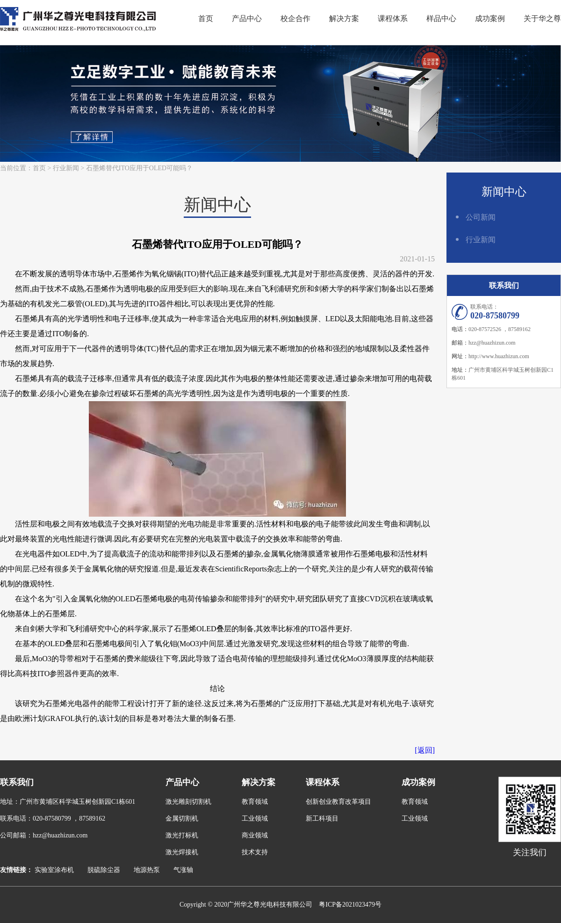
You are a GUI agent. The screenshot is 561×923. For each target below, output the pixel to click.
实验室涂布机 (54, 869)
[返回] (425, 750)
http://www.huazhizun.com (498, 356)
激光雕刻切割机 (188, 801)
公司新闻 (481, 217)
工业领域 (255, 818)
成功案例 (490, 18)
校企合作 (295, 18)
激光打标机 (181, 835)
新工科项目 (322, 818)
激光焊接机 (181, 852)
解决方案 (344, 18)
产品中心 (247, 18)
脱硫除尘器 (103, 869)
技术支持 (255, 852)
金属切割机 (181, 818)
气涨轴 (183, 869)
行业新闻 (66, 168)
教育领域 (255, 801)
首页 (205, 18)
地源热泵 (147, 869)
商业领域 (255, 835)
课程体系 (393, 18)
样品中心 (441, 18)
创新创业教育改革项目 (338, 801)
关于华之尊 (542, 18)
